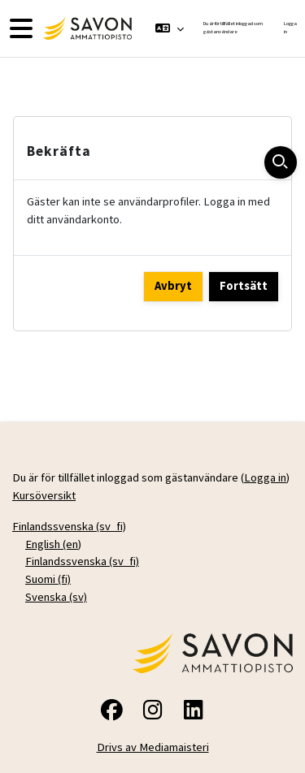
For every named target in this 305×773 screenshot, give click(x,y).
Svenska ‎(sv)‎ (56, 596)
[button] (169, 28)
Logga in (290, 27)
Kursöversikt (44, 495)
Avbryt (173, 286)
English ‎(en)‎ (53, 544)
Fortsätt (244, 286)
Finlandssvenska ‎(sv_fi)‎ (69, 526)
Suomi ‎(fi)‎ (48, 579)
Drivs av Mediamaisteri (153, 747)
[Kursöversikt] (85, 28)
